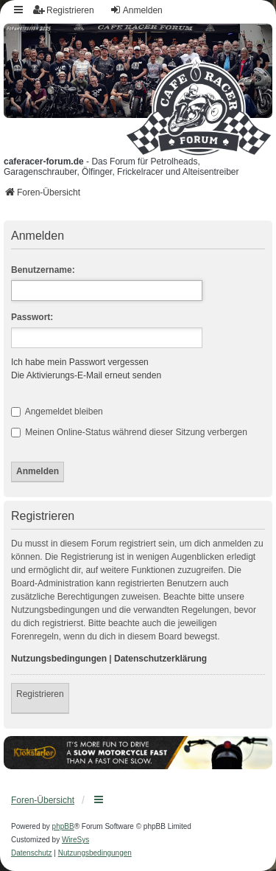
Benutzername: (43, 270)
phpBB (63, 826)
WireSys (75, 840)
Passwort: (32, 317)
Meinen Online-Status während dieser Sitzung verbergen (129, 432)
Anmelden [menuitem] (136, 9)
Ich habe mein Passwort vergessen (80, 362)
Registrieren (40, 694)
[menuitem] (31, 853)
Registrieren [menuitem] (63, 9)
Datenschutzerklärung (160, 658)
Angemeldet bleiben (57, 411)
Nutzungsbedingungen (59, 658)
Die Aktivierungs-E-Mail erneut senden (86, 375)
